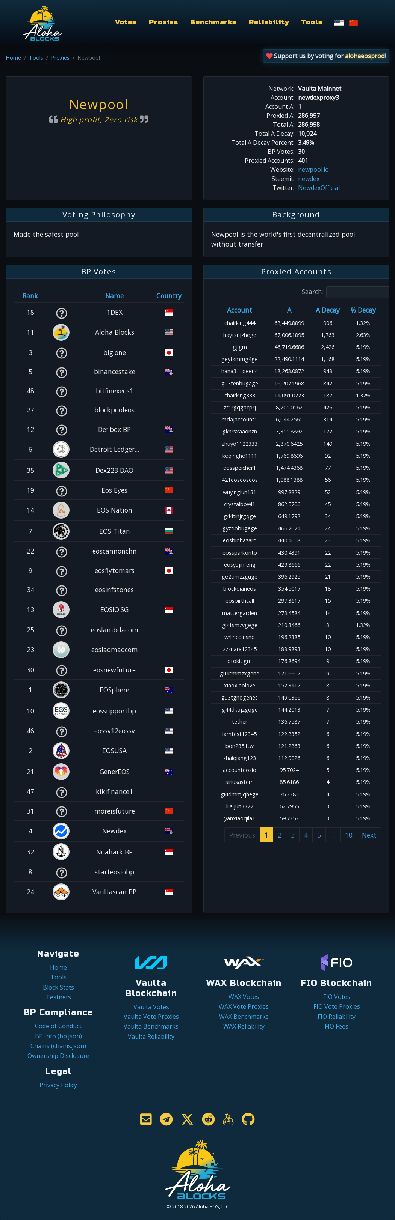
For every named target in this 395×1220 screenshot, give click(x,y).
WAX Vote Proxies (244, 1006)
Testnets (58, 997)
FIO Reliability (337, 1016)
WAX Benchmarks (244, 1016)
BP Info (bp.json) (58, 1036)
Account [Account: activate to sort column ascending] (239, 309)
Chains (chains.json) (58, 1046)
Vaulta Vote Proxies (151, 1016)
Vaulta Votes (151, 1007)
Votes (126, 22)
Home (13, 57)
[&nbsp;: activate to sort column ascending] (61, 295)
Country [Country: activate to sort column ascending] (169, 295)
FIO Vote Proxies (336, 1006)
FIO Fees (336, 1026)
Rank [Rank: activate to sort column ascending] (30, 295)
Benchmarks (213, 22)
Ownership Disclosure (58, 1056)
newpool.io (313, 169)
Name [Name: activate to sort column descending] (114, 295)
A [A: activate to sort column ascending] (289, 309)
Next (369, 834)
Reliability (269, 22)
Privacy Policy (58, 1085)
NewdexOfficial (319, 188)
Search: (347, 292)
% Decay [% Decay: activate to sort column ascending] (363, 309)
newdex (308, 179)
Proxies (163, 22)
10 (349, 834)
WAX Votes (244, 997)
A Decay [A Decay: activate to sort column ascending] (328, 309)
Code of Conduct (58, 1026)
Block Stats (58, 987)
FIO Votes (336, 997)
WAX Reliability (244, 1026)
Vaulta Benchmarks (151, 1026)
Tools (312, 22)
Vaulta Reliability (151, 1036)
